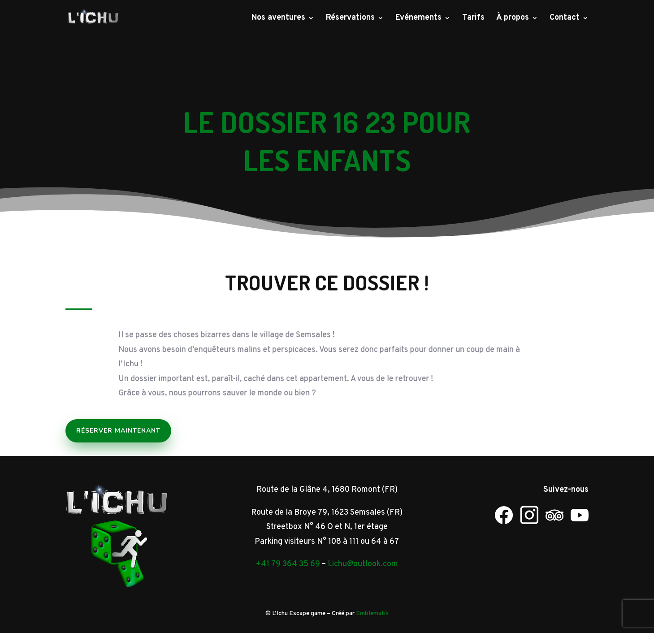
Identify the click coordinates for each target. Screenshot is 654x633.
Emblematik (372, 613)
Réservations (350, 19)
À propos (512, 19)
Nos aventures (278, 19)
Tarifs (473, 19)
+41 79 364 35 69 (288, 564)
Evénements (418, 19)
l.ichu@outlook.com (363, 564)
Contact (565, 19)
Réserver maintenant (118, 430)
